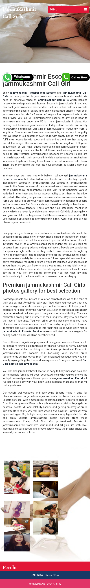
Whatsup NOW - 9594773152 (45, 583)
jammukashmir (19, 9)
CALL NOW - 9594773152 (45, 575)
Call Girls (13, 16)
